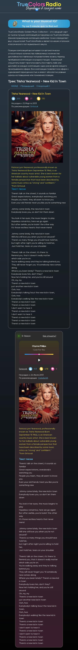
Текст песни (26, 459)
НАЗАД (14, 86)
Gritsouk (34, 106)
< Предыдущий (27, 86)
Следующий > (43, 86)
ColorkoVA (43, 378)
